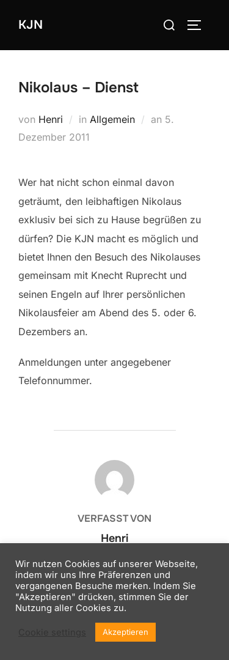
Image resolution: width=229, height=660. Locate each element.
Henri (50, 119)
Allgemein (112, 119)
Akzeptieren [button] (125, 632)
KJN (30, 24)
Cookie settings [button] (52, 632)
